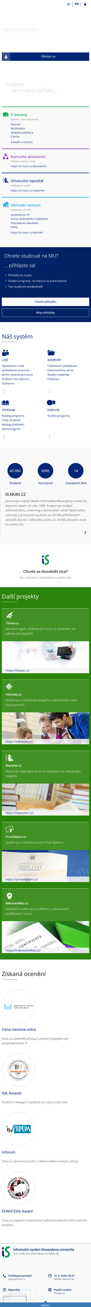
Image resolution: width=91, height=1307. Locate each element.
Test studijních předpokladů (25, 286)
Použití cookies (62, 1289)
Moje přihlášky (45, 312)
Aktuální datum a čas (64, 1279)
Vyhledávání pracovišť (15, 370)
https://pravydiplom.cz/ (22, 879)
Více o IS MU (19, 1253)
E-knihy (15, 136)
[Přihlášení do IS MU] (85, 4)
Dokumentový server (60, 370)
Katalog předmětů (13, 424)
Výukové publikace (22, 132)
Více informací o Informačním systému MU (45, 566)
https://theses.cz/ (18, 670)
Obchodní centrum (26, 205)
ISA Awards (12, 1093)
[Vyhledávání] (69, 4)
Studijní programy (58, 415)
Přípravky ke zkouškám (24, 223)
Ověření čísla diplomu (15, 379)
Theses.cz (12, 623)
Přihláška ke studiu (20, 275)
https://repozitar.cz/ (19, 813)
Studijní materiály (58, 374)
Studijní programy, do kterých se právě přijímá (37, 281)
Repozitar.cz (14, 765)
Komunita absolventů (28, 157)
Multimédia (18, 128)
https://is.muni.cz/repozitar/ (28, 190)
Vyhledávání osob (13, 366)
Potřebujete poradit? (20, 1275)
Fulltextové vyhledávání (62, 366)
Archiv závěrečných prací (17, 374)
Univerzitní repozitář (27, 181)
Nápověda (14, 1289)
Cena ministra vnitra (19, 1029)
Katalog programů (13, 415)
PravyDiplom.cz (16, 837)
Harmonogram (11, 429)
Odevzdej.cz (14, 694)
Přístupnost (59, 1293)
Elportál (15, 124)
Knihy (14, 227)
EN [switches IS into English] (77, 4)
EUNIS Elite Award (17, 1211)
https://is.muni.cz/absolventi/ (29, 166)
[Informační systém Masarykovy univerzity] (22, 14)
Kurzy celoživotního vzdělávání (29, 219)
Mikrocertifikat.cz (17, 903)
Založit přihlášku (45, 301)
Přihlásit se (28, 56)
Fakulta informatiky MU (47, 1253)
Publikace (53, 379)
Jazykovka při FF (20, 214)
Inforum (8, 1152)
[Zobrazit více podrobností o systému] (85, 532)
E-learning (19, 115)
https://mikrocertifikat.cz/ (23, 950)
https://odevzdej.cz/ (19, 742)
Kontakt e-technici (22, 142)
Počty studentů (11, 420)
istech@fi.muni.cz (17, 1279)
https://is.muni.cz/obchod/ (27, 232)
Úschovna (8, 383)
